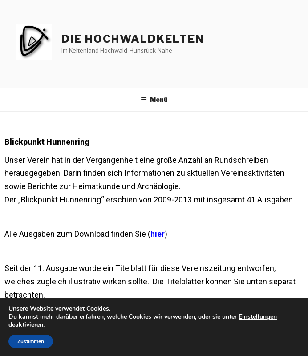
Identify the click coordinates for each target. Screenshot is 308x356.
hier (157, 234)
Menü (154, 99)
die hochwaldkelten (132, 38)
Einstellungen (258, 317)
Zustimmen (30, 341)
